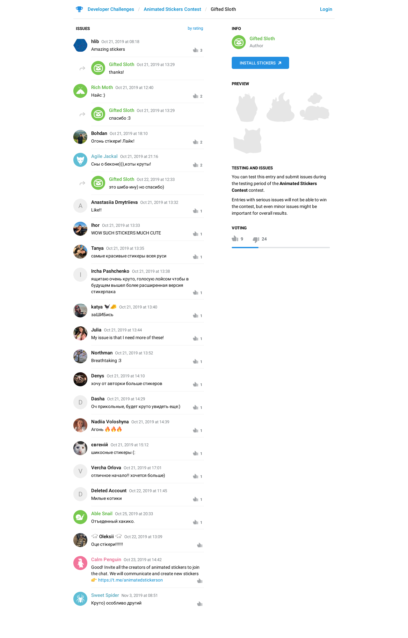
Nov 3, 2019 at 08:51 (139, 595)
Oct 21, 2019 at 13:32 (159, 202)
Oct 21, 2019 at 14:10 (126, 376)
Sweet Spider (105, 595)
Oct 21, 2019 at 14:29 (126, 399)
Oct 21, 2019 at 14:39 (150, 421)
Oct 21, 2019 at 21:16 (139, 156)
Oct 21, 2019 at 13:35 (125, 248)
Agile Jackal (104, 156)
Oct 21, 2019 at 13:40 (138, 307)
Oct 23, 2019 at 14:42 (143, 559)
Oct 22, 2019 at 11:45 (148, 490)
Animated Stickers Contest (172, 9)
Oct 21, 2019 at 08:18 (120, 41)
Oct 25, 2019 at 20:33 (134, 513)
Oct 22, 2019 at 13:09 (143, 536)
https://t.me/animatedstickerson (130, 579)
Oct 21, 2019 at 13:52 (134, 353)
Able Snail (102, 513)
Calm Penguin (106, 559)
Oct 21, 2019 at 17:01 (143, 467)
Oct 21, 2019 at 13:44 (123, 330)
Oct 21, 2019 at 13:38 (151, 271)
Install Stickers (258, 63)
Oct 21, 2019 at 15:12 (130, 444)
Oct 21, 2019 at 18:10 (129, 133)
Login (326, 9)
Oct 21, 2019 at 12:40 (134, 87)
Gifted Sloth (262, 38)
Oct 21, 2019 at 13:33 (121, 225)
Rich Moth (102, 87)
